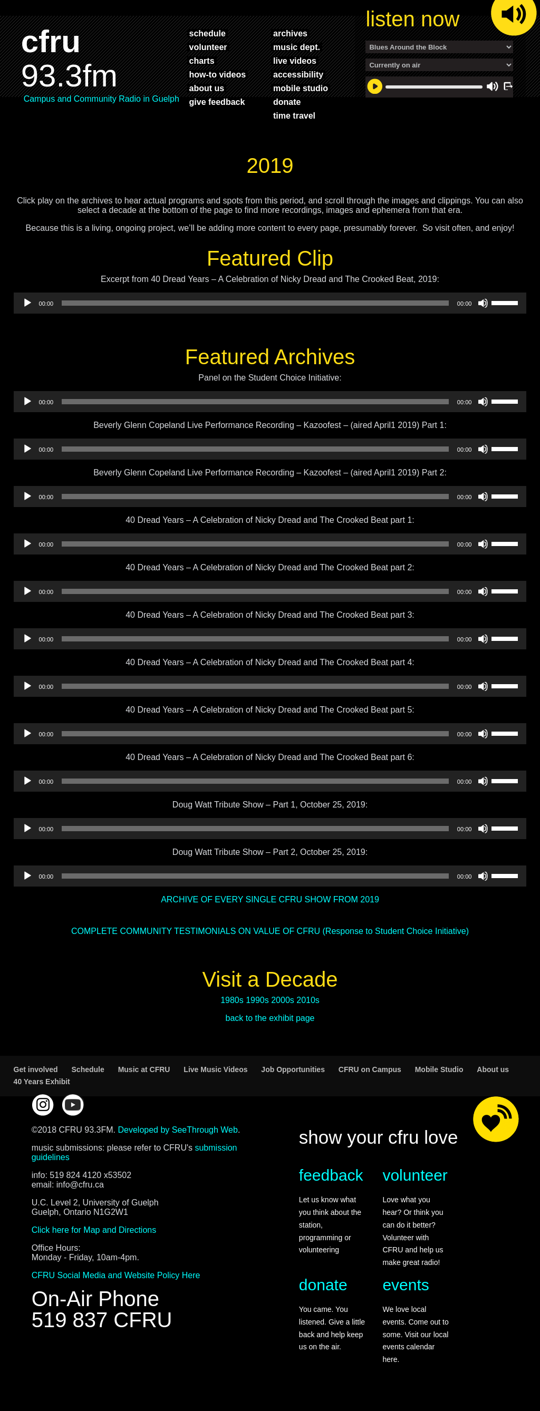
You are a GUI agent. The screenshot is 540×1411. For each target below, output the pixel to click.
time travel (294, 115)
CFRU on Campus (370, 1069)
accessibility (298, 74)
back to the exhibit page (269, 1018)
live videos (294, 60)
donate (287, 102)
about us (207, 88)
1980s (232, 1000)
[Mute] (483, 303)
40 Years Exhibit (42, 1081)
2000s (282, 1000)
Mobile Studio (439, 1069)
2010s (308, 1000)
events (405, 1284)
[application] (270, 303)
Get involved (36, 1069)
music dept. (296, 47)
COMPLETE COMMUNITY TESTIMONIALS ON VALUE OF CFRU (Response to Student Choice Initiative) (270, 931)
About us (493, 1069)
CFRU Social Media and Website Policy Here (116, 1275)
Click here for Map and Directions (94, 1229)
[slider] (255, 303)
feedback (331, 1175)
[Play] (27, 303)
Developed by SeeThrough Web (177, 1129)
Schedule (88, 1069)
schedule (207, 33)
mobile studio (300, 88)
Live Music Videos (215, 1069)
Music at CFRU (144, 1069)
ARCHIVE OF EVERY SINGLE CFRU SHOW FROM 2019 (270, 899)
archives (290, 33)
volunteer (208, 47)
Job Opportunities (293, 1069)
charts (202, 60)
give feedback (217, 102)
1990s (257, 1000)
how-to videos (217, 74)
